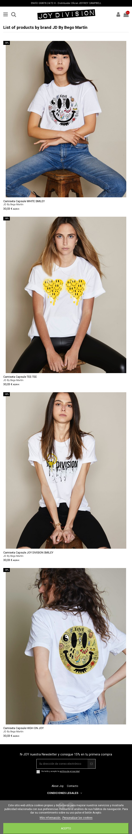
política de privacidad (70, 771)
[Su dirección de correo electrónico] (62, 763)
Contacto (72, 786)
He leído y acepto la (60, 771)
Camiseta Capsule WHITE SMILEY (24, 201)
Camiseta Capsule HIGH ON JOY (23, 728)
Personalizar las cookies (77, 817)
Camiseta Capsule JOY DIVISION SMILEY (28, 552)
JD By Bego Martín (13, 204)
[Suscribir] (91, 763)
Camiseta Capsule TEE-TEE (20, 376)
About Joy (58, 786)
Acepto (66, 828)
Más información (50, 817)
